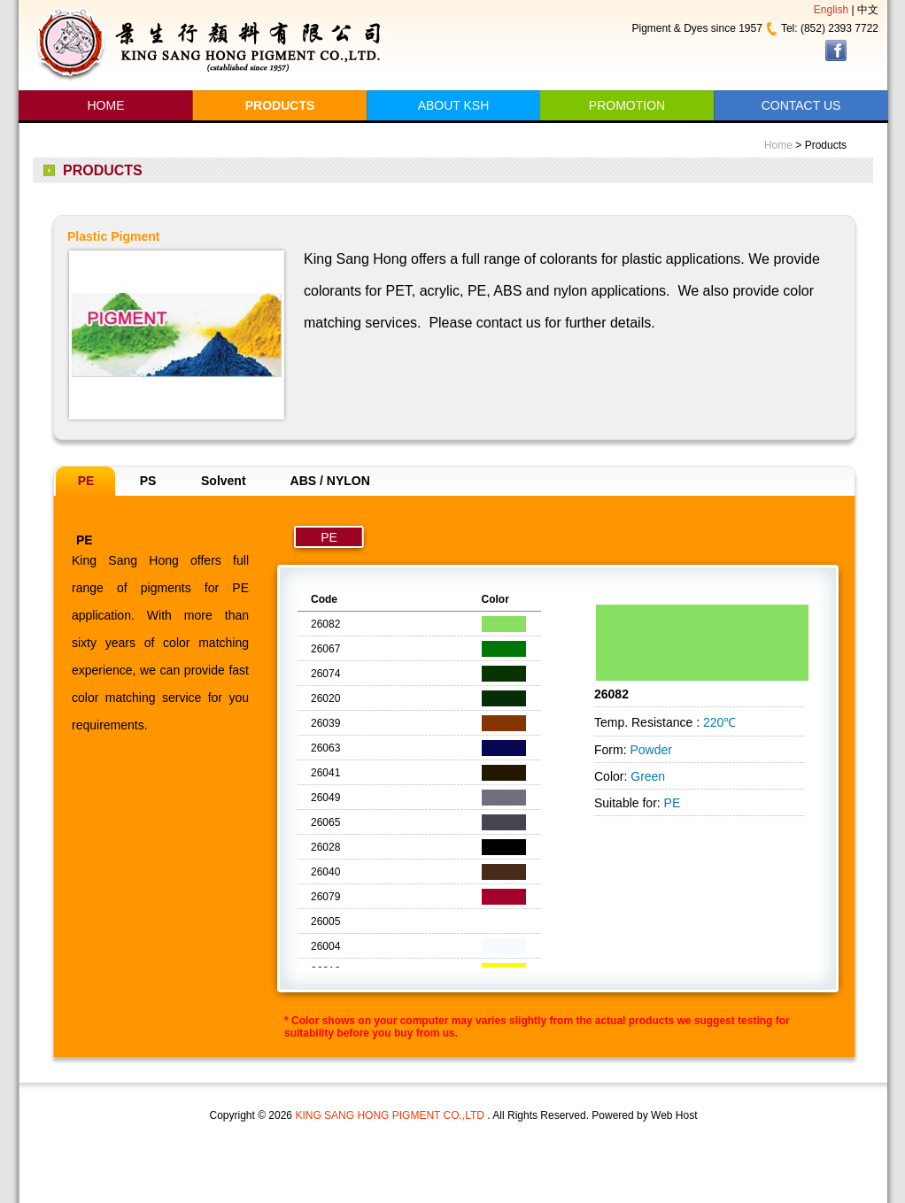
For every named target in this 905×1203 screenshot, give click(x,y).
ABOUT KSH (454, 105)
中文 (867, 10)
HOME (106, 105)
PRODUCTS (280, 105)
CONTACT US (801, 105)
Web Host (674, 1115)
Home (778, 145)
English (831, 10)
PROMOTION (627, 105)
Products (826, 145)
